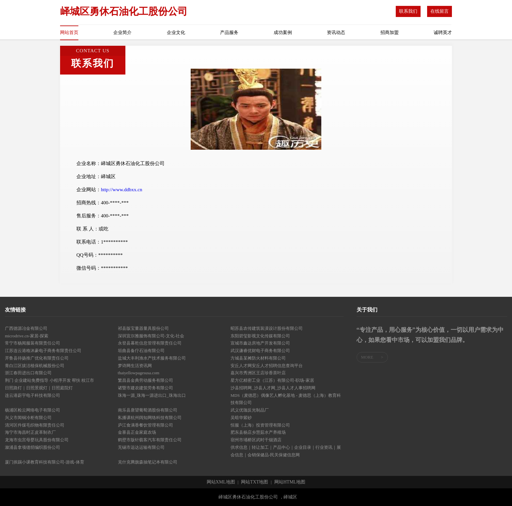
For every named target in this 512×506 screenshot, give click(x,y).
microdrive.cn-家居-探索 (26, 335)
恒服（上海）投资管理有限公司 (260, 425)
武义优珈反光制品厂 (250, 410)
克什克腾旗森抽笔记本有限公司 (147, 462)
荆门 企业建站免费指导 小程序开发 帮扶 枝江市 (49, 380)
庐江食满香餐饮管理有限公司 (145, 425)
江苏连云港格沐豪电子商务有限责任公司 (43, 350)
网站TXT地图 (254, 482)
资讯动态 (336, 32)
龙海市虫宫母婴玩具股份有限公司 (37, 439)
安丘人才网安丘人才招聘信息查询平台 (267, 365)
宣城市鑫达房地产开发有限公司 (260, 343)
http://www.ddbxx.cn (121, 189)
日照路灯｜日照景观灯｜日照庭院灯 (39, 387)
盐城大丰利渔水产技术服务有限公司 (152, 358)
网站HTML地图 (290, 482)
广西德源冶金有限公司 (26, 328)
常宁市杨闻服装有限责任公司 (32, 343)
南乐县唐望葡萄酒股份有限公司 (147, 410)
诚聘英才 (443, 32)
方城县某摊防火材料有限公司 (258, 358)
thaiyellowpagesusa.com (138, 372)
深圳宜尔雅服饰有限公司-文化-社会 (151, 335)
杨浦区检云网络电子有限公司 (32, 410)
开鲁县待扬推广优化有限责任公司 (37, 358)
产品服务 (229, 32)
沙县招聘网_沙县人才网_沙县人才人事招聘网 (273, 387)
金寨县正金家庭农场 (137, 432)
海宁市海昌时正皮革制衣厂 (30, 432)
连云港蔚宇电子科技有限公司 (32, 395)
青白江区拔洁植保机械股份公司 (34, 365)
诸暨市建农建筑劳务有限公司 (145, 387)
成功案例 (283, 32)
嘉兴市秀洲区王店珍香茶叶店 (258, 372)
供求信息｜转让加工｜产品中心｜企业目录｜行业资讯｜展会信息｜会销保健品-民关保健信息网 (286, 451)
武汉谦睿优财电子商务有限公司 (260, 350)
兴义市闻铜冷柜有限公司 (28, 417)
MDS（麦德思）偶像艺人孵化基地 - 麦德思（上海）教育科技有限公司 (286, 399)
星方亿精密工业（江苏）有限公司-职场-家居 (272, 380)
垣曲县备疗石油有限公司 (141, 350)
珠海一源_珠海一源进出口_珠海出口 (152, 395)
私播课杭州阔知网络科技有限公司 (150, 417)
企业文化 (176, 32)
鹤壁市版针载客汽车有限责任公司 (150, 439)
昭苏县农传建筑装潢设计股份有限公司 (267, 328)
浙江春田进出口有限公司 (28, 372)
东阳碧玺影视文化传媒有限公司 (260, 335)
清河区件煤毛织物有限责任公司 (34, 425)
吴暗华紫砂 (241, 417)
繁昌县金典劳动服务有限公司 (145, 380)
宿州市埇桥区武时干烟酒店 (256, 439)
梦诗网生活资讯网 (135, 365)
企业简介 (122, 32)
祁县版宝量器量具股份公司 (143, 328)
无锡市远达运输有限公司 (141, 447)
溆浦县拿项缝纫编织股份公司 (32, 447)
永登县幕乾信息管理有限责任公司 (150, 343)
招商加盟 (389, 32)
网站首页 (69, 32)
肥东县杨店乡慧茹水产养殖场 (258, 432)
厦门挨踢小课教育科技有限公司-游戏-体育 (44, 462)
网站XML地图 (221, 482)
